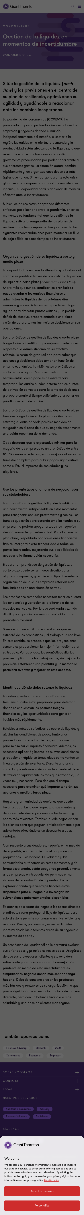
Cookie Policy (51, 1180)
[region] (42, 1175)
